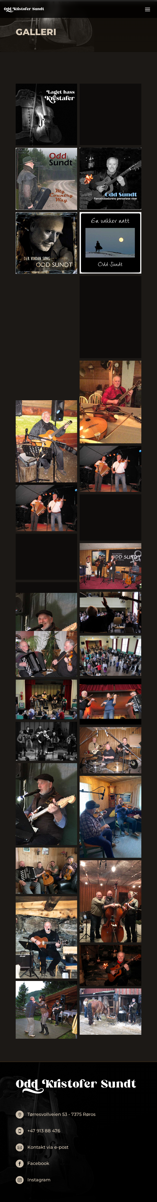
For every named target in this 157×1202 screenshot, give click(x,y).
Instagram (39, 1180)
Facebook (38, 1163)
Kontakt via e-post (47, 1147)
